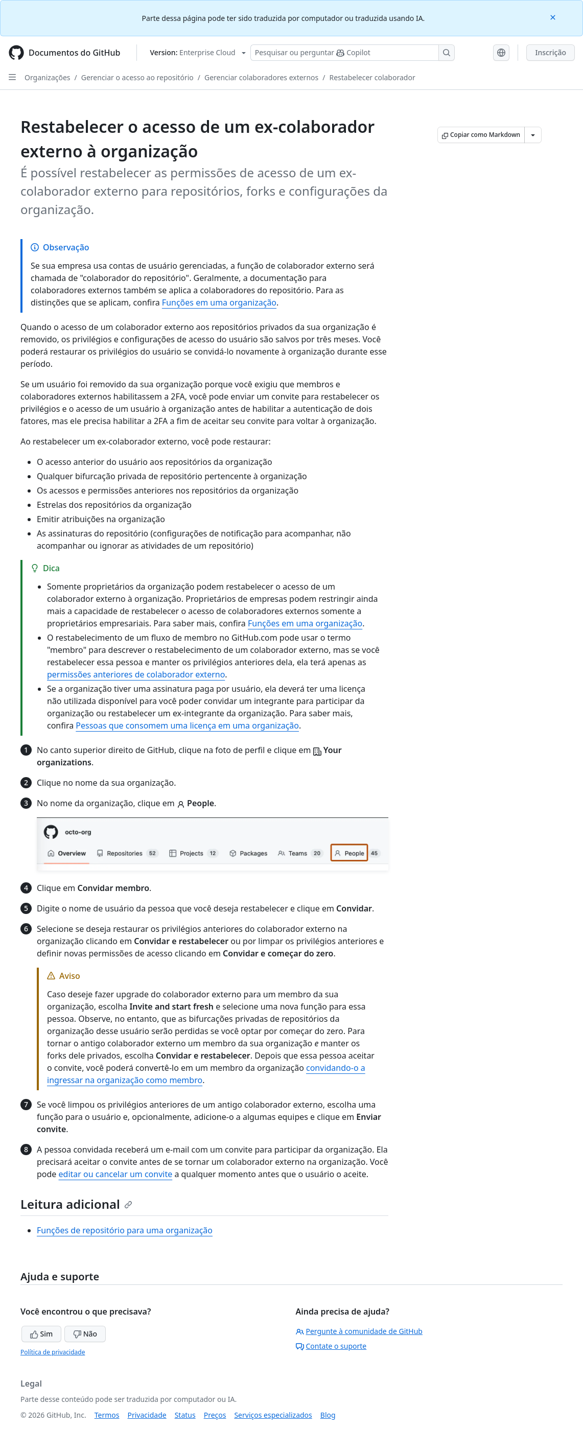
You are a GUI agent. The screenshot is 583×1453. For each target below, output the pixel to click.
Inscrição (550, 52)
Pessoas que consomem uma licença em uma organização (187, 725)
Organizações (48, 77)
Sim (41, 1334)
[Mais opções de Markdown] (533, 135)
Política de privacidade (52, 1352)
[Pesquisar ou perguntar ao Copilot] (352, 52)
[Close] (554, 16)
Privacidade (147, 1415)
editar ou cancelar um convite (116, 1174)
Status (185, 1415)
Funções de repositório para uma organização (125, 1230)
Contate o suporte (331, 1346)
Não (85, 1334)
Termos (107, 1415)
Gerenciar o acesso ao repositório (137, 77)
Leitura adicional (76, 1204)
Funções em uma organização (219, 302)
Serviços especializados (273, 1415)
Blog (328, 1415)
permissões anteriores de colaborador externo (136, 674)
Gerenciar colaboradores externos (261, 77)
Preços (215, 1415)
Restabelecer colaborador (372, 77)
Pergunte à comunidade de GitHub (359, 1331)
